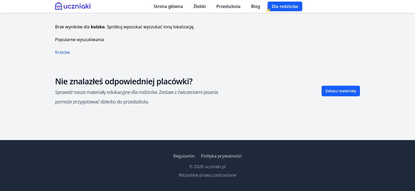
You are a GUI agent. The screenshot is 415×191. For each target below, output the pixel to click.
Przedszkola (228, 6)
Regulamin (184, 156)
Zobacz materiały (340, 90)
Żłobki (199, 6)
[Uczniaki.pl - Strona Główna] (74, 6)
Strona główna (168, 6)
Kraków (62, 52)
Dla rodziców (285, 6)
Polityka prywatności (221, 156)
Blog (255, 6)
